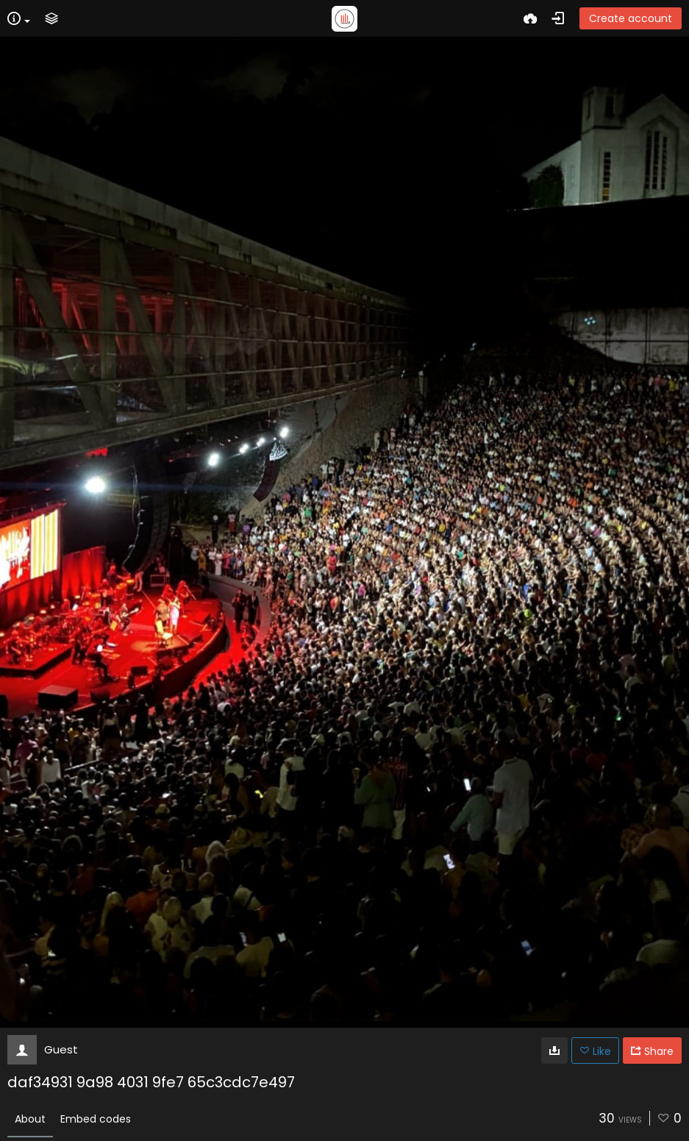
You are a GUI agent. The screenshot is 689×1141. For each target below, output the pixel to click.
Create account (630, 18)
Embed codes (95, 1119)
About (30, 1119)
